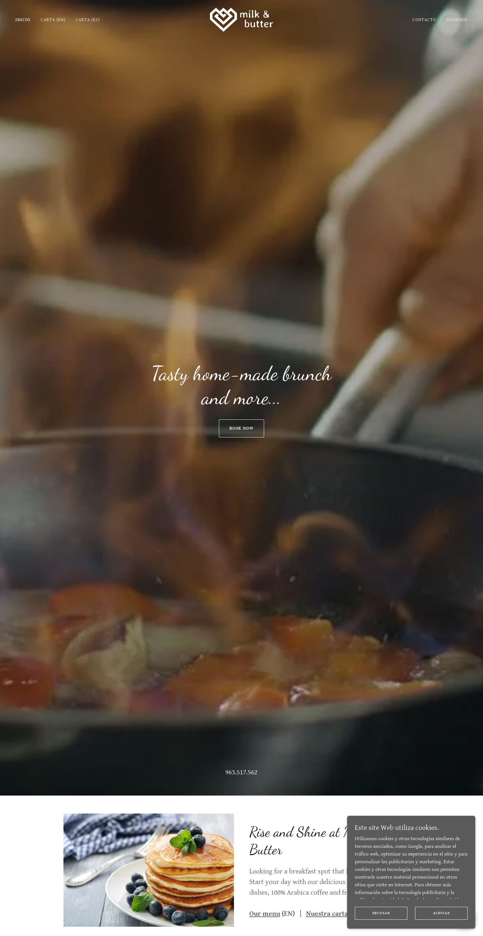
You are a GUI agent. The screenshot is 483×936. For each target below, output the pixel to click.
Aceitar (441, 913)
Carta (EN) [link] (53, 19)
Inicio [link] (22, 19)
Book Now (241, 428)
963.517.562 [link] (241, 772)
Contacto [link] (424, 19)
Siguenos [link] (457, 19)
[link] (241, 19)
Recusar (381, 913)
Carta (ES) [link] (88, 19)
